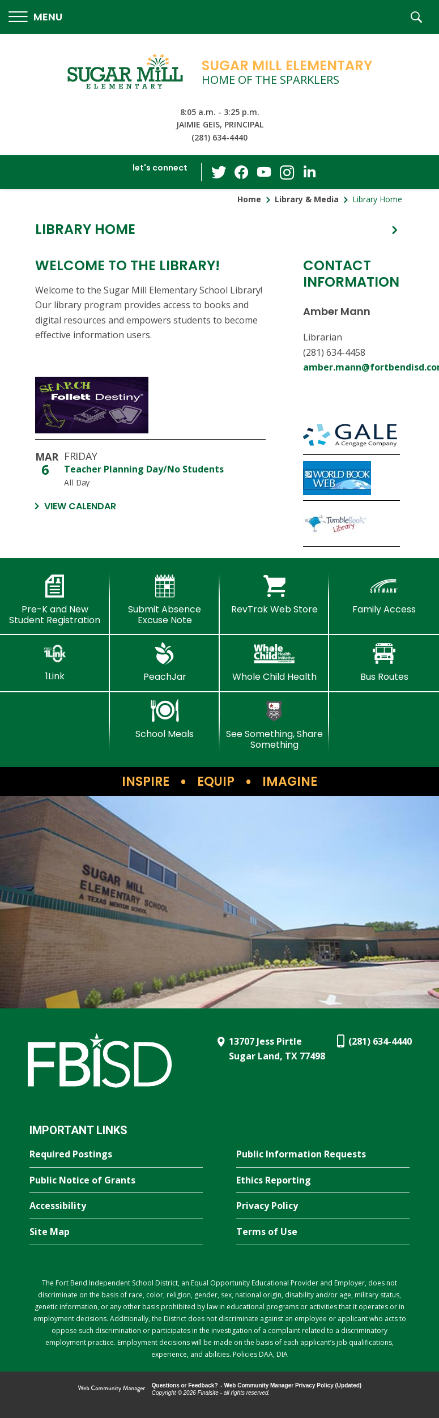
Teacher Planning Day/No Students (144, 469)
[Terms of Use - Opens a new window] (322, 1232)
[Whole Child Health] (274, 662)
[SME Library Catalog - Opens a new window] (150, 408)
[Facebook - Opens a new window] (241, 172)
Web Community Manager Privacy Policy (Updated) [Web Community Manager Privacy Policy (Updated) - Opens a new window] (293, 1385)
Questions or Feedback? (185, 1385)
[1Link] (55, 662)
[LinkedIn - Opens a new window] (309, 171)
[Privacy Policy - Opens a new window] (322, 1206)
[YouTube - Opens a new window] (264, 172)
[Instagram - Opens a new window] (286, 172)
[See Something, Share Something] (274, 725)
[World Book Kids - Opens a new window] (351, 478)
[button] (35, 17)
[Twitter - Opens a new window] (218, 172)
